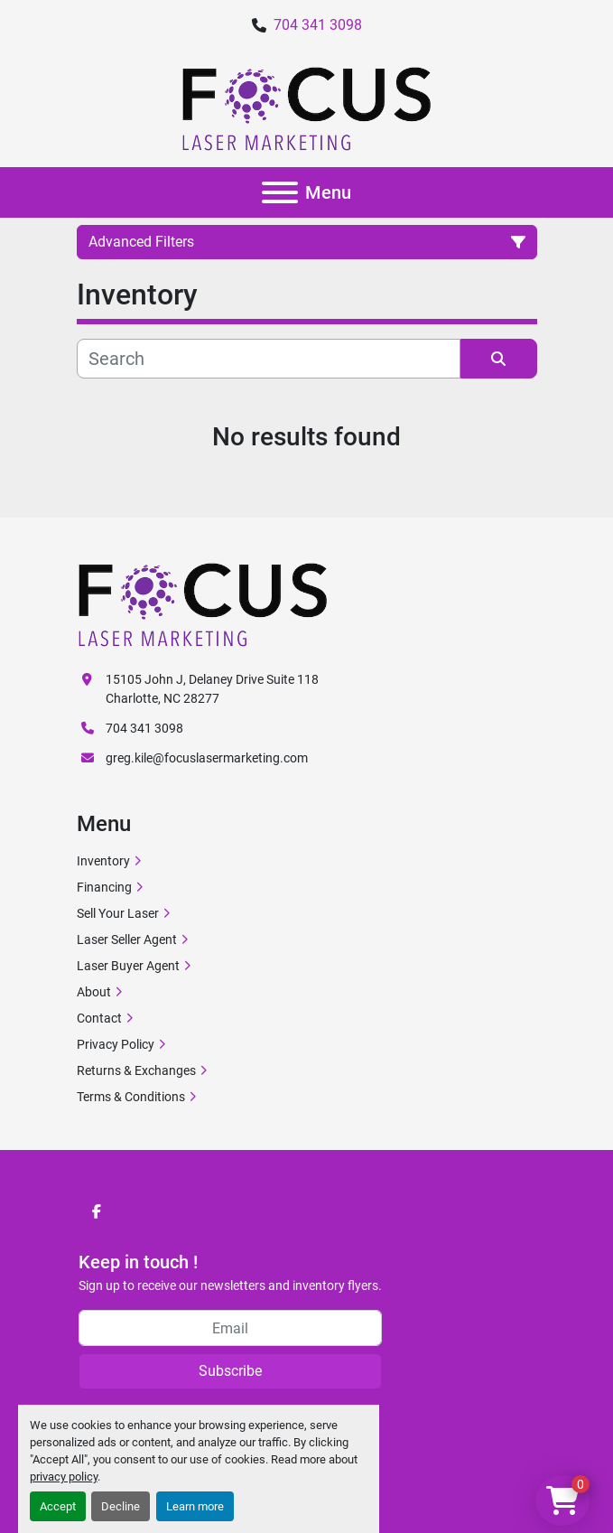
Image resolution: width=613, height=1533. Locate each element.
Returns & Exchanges (136, 1070)
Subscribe (230, 1370)
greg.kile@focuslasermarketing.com (207, 758)
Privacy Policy (115, 1044)
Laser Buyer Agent (128, 965)
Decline (120, 1506)
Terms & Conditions (131, 1096)
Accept (58, 1506)
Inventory (103, 861)
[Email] (230, 1328)
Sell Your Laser (118, 913)
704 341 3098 (318, 24)
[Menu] (280, 192)
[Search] (268, 359)
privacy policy (64, 1476)
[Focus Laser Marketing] (203, 603)
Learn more (195, 1506)
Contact (99, 1018)
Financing (104, 887)
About (94, 992)
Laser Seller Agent (127, 939)
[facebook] (97, 1211)
